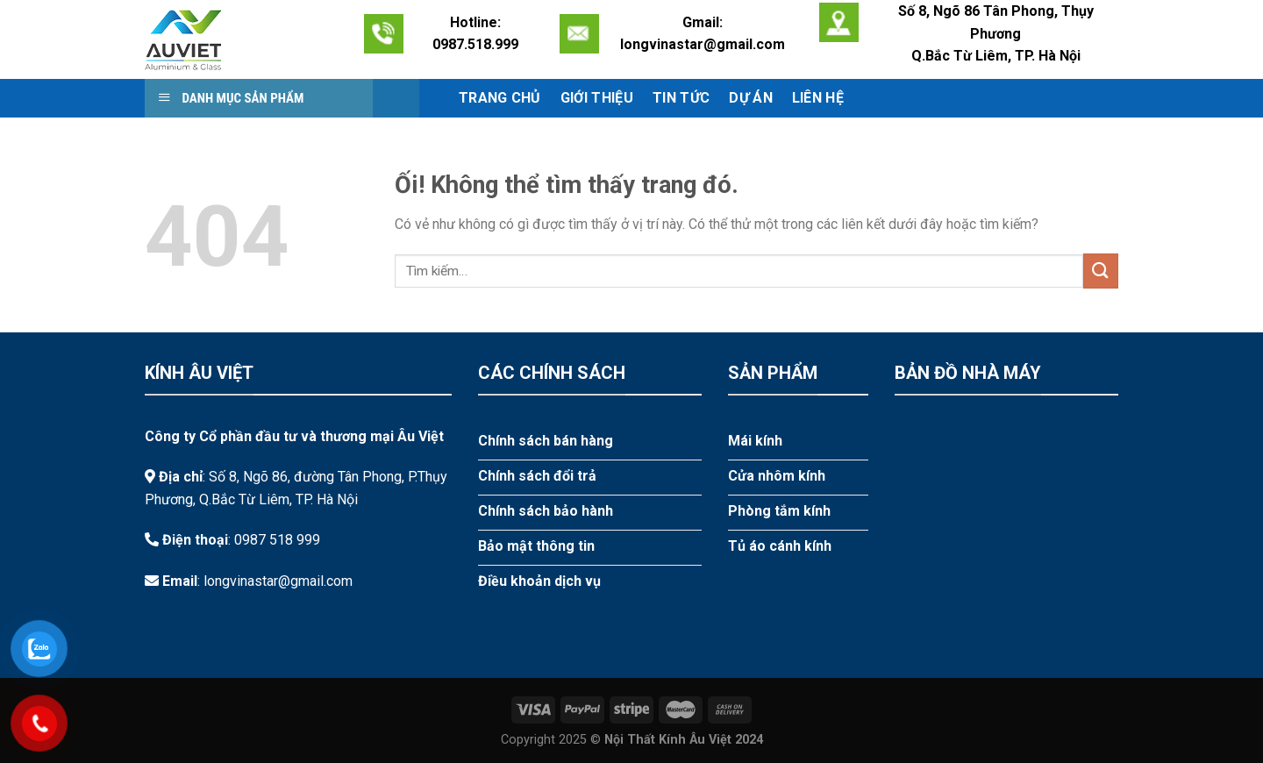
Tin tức (681, 97)
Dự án (751, 97)
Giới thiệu (596, 97)
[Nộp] (1100, 270)
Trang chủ (500, 97)
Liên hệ (818, 97)
